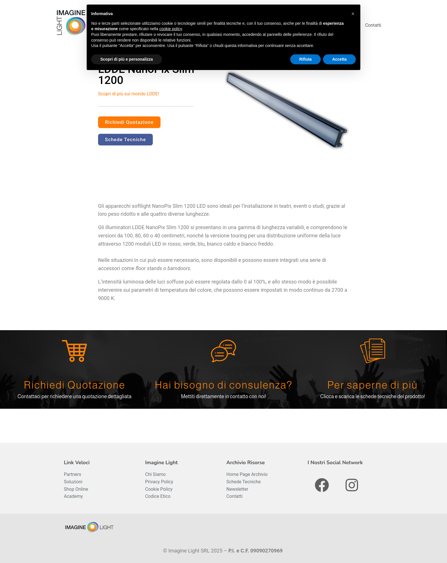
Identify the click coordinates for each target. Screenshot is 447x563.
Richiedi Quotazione (74, 385)
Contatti (373, 25)
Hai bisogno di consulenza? (223, 385)
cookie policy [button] (170, 28)
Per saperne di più (372, 385)
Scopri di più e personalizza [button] (126, 59)
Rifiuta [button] (305, 59)
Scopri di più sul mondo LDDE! (128, 93)
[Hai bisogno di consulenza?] (223, 350)
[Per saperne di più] (372, 350)
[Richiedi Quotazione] (74, 350)
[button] (352, 13)
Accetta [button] (339, 59)
